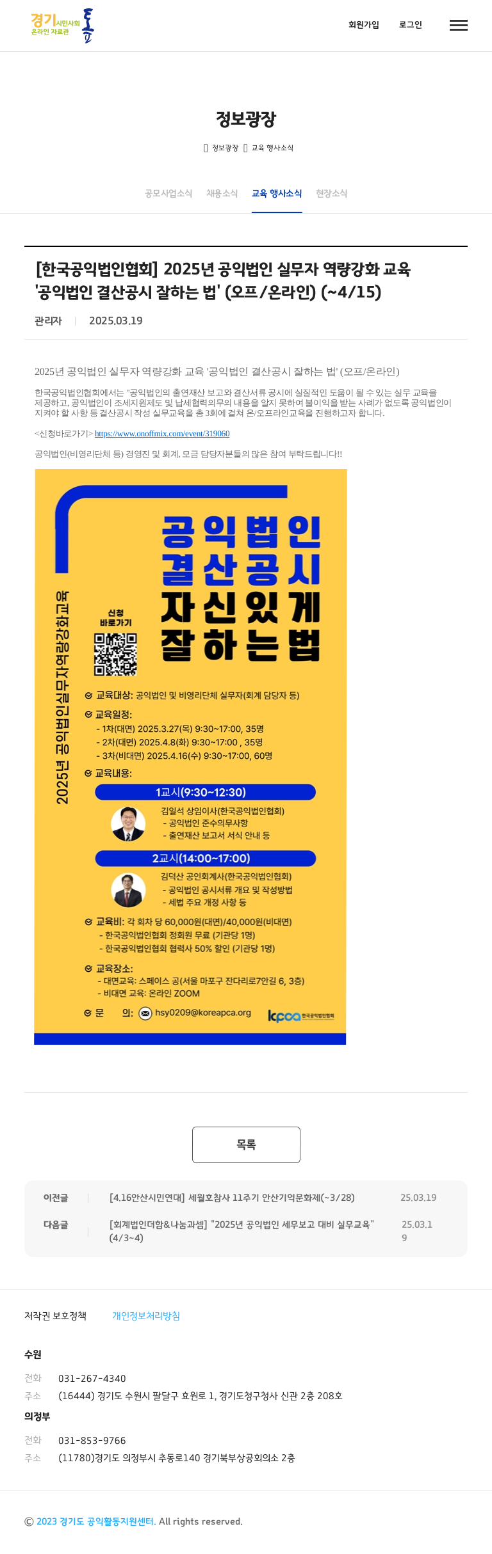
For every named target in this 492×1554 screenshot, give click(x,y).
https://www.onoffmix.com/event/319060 (162, 433)
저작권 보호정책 (55, 1316)
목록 (246, 1145)
